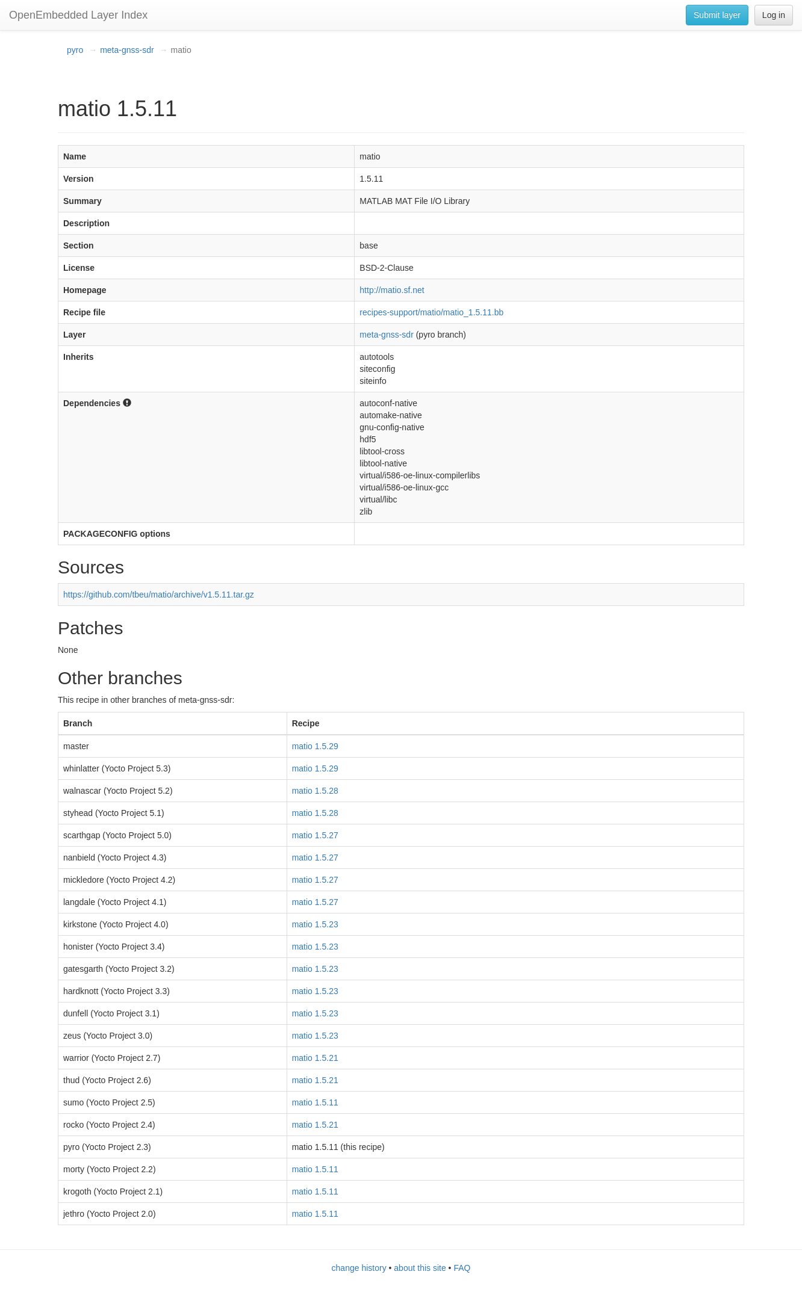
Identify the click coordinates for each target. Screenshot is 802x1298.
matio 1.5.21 (315, 1058)
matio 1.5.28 (315, 791)
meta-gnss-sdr (127, 50)
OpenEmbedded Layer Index (78, 15)
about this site (420, 1268)
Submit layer (717, 15)
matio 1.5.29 (315, 746)
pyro (75, 50)
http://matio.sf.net (391, 290)
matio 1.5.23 (315, 924)
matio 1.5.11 (315, 1102)
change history (359, 1268)
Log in (773, 15)
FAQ (461, 1268)
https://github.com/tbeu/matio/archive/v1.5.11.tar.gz (158, 594)
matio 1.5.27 (315, 835)
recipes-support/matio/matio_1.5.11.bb (431, 312)
